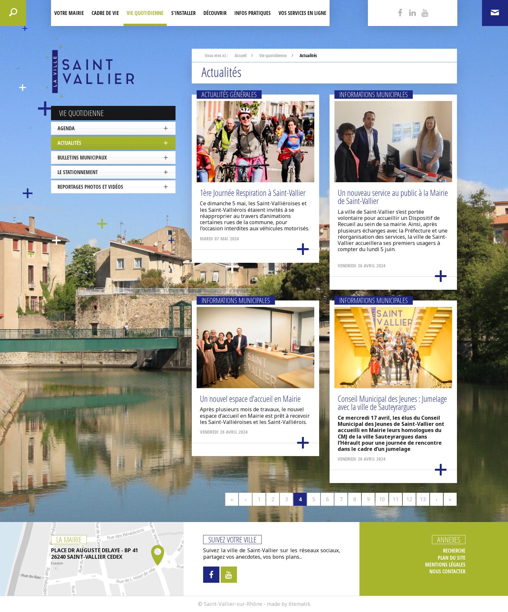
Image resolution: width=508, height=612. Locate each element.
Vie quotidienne (145, 13)
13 (423, 499)
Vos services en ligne (302, 13)
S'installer (183, 13)
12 (409, 499)
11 (395, 499)
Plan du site (451, 558)
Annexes (448, 539)
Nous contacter (447, 571)
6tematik (299, 603)
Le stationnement (78, 172)
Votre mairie (69, 13)
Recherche (454, 550)
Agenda (66, 128)
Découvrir (215, 13)
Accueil (240, 55)
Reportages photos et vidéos (90, 186)
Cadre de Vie (105, 13)
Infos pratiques (252, 13)
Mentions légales (445, 564)
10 (382, 499)
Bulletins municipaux (82, 157)
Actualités (69, 143)
